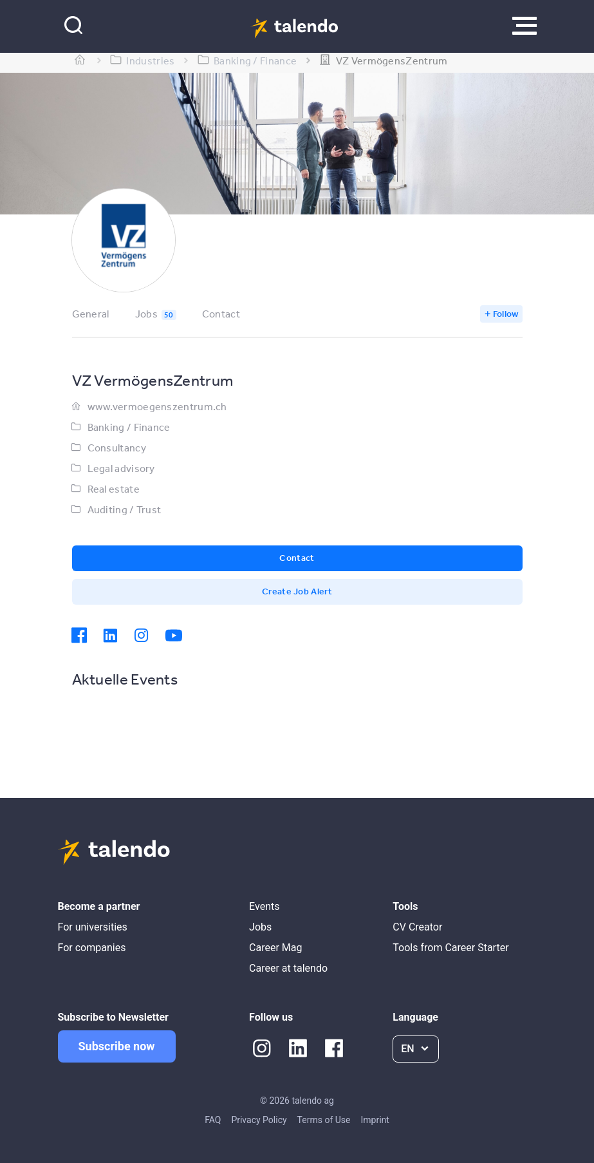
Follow (506, 313)
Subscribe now (117, 1046)
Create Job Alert (297, 591)
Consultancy (117, 447)
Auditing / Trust (125, 509)
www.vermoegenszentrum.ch (157, 406)
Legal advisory (121, 468)
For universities (92, 927)
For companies (92, 947)
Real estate (114, 488)
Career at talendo (288, 968)
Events (264, 906)
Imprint (374, 1120)
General (90, 313)
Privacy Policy (258, 1120)
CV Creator (417, 927)
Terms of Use (324, 1120)
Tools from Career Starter (450, 947)
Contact (221, 313)
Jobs (155, 313)
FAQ (213, 1120)
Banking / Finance (129, 427)
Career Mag (275, 947)
